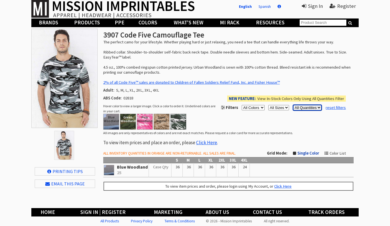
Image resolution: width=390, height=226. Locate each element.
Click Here (206, 142)
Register (343, 6)
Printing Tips (65, 171)
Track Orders (326, 212)
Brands (48, 22)
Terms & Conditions (180, 221)
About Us (217, 212)
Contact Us (267, 212)
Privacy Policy (141, 221)
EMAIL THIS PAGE (65, 184)
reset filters (336, 107)
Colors (147, 22)
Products (87, 22)
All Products (109, 221)
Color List (338, 153)
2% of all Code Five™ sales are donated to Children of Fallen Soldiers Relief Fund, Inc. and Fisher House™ (191, 82)
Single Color (308, 153)
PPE (119, 22)
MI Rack (229, 22)
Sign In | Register (103, 212)
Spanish (265, 6)
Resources (270, 22)
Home (48, 212)
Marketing (168, 212)
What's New (188, 22)
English (245, 6)
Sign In (312, 6)
